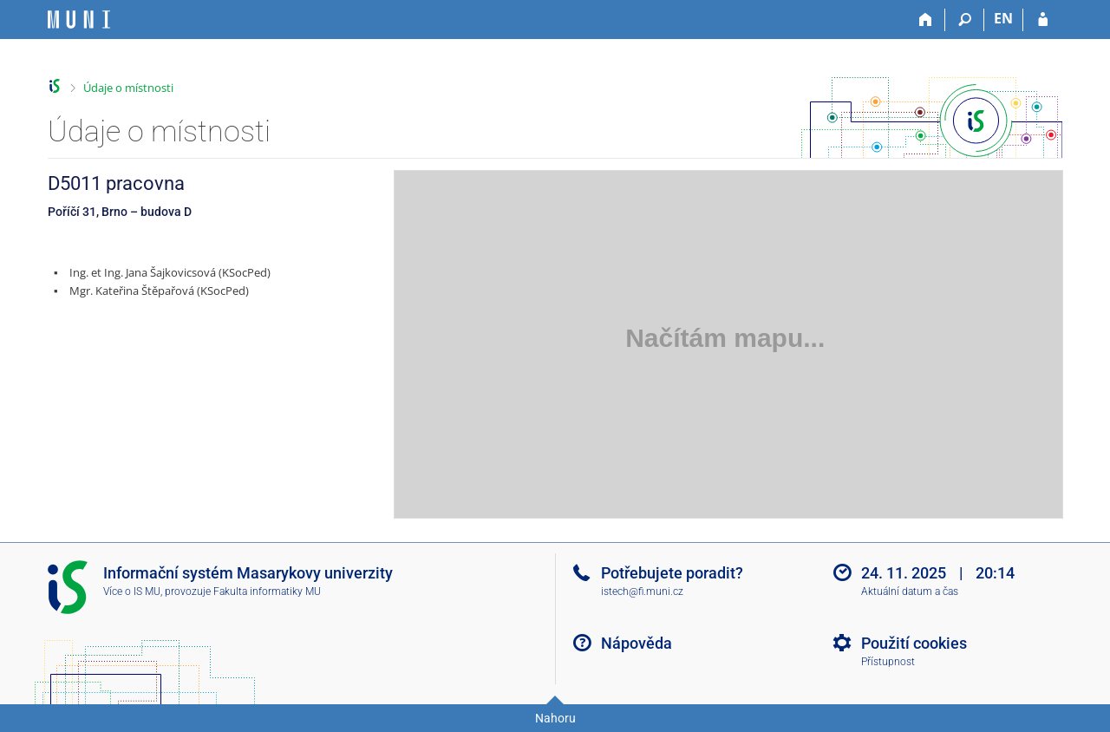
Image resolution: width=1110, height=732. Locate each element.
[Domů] (925, 20)
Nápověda (636, 643)
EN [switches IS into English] (1003, 18)
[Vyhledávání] (964, 20)
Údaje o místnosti (128, 87)
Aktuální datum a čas (909, 591)
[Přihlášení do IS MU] (1042, 20)
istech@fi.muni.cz (642, 591)
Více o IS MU (131, 591)
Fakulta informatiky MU (267, 591)
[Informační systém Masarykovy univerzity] (79, 19)
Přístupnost (888, 662)
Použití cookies (914, 643)
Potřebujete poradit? (672, 573)
